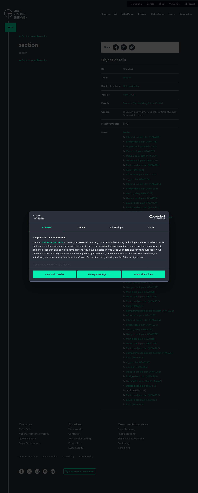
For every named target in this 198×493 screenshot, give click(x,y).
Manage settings (99, 274)
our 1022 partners (52, 242)
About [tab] (151, 227)
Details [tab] (82, 227)
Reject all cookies (54, 274)
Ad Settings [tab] (116, 227)
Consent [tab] (47, 227)
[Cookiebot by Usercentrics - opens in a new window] (151, 217)
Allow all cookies (143, 274)
